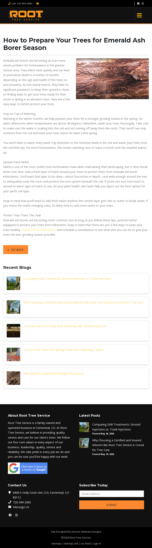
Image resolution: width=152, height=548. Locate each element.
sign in (97, 543)
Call (20, 3)
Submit (111, 505)
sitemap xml (71, 543)
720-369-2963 (22, 502)
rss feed (86, 543)
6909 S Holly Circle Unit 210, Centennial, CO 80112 (41, 495)
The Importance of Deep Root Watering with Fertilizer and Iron (65, 326)
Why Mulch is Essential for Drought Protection (54, 373)
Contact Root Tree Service (39, 230)
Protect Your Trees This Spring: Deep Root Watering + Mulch (64, 350)
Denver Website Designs (86, 531)
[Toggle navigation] (139, 15)
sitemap (56, 543)
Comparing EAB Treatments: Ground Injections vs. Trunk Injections (67, 279)
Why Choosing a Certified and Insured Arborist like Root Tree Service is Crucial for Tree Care (83, 302)
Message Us (21, 507)
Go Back (16, 249)
